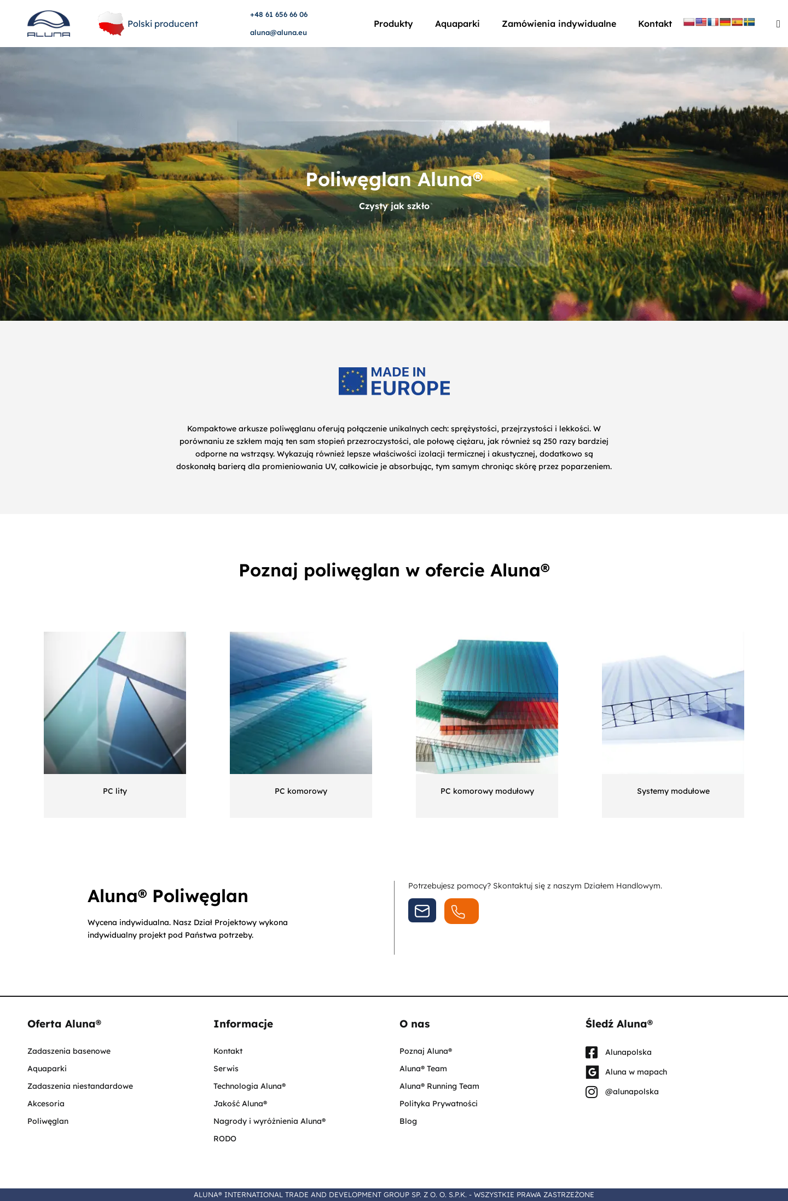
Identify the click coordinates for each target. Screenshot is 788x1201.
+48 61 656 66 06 (279, 14)
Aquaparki (457, 23)
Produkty (393, 23)
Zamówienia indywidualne (559, 23)
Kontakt (655, 23)
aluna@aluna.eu (278, 32)
